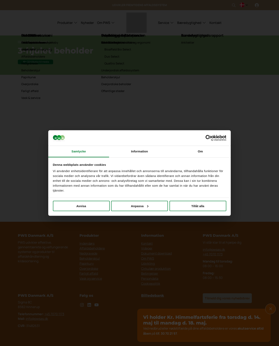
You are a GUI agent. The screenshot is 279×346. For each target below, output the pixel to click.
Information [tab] (139, 151)
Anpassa (139, 206)
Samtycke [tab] (79, 151)
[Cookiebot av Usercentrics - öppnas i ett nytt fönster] (208, 138)
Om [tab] (200, 151)
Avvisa (81, 206)
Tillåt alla (197, 206)
